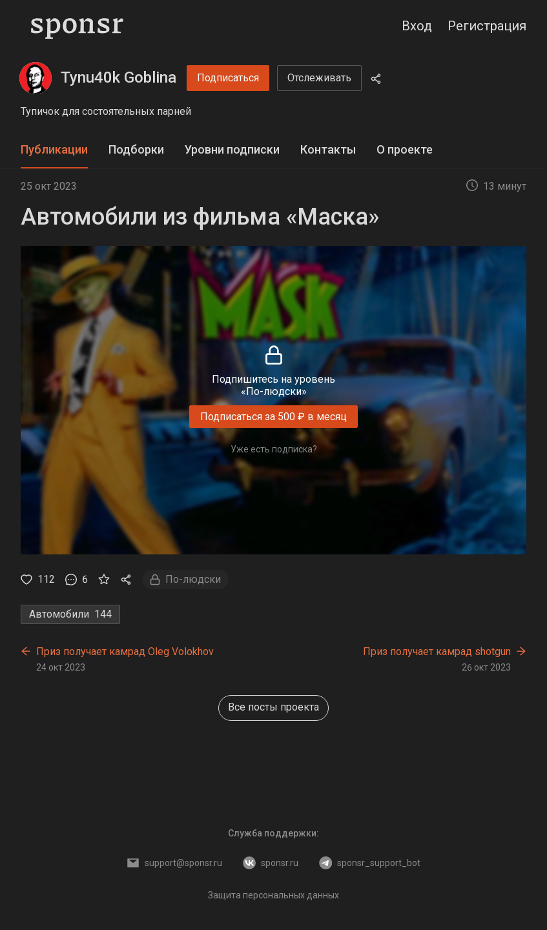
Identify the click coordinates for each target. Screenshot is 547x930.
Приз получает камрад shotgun (437, 651)
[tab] (54, 150)
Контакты (328, 149)
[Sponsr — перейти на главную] (77, 26)
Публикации (54, 149)
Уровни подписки (232, 149)
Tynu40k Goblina (118, 77)
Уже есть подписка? (274, 449)
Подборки (136, 149)
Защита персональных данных (273, 895)
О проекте (405, 149)
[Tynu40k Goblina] (35, 78)
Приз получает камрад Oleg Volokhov (125, 651)
